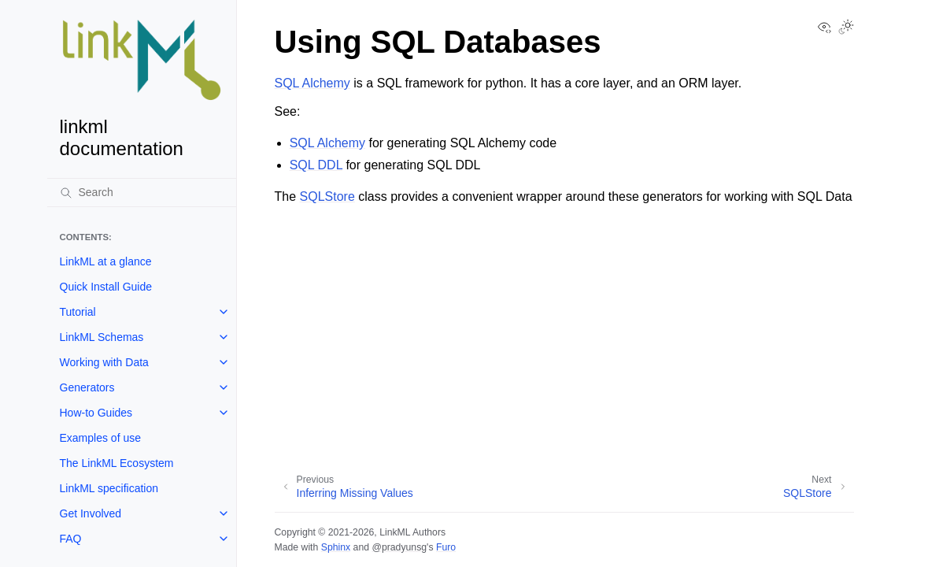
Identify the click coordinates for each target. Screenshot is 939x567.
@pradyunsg (399, 547)
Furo (446, 547)
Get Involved (91, 513)
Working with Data (104, 362)
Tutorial (78, 312)
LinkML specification (109, 488)
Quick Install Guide (106, 286)
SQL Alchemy (312, 83)
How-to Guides (96, 412)
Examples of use (101, 438)
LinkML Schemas (102, 337)
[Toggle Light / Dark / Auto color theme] (846, 28)
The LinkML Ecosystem (117, 463)
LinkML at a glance (106, 261)
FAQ (71, 538)
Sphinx (335, 547)
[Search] (141, 192)
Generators (87, 387)
